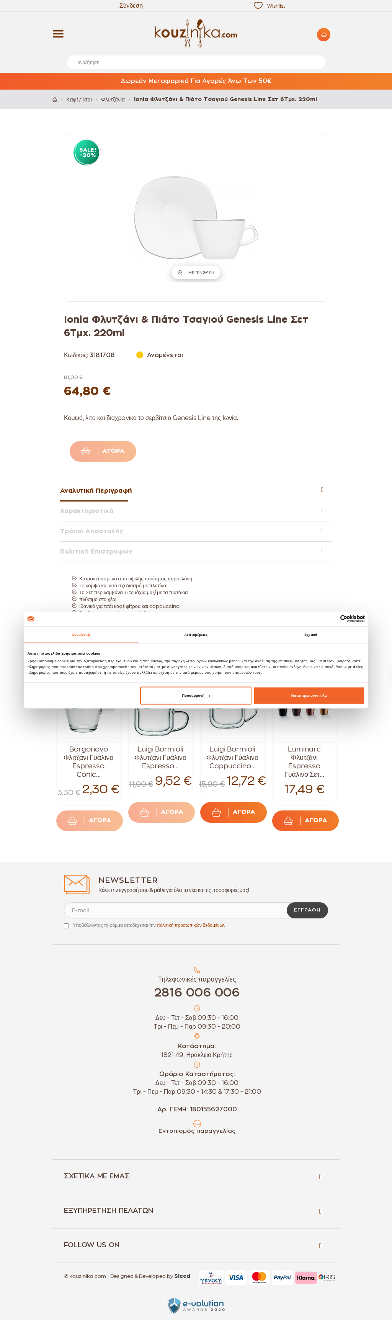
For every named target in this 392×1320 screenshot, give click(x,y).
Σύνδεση (131, 6)
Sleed (182, 1276)
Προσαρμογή (196, 696)
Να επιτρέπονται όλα (309, 696)
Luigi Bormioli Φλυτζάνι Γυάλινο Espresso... (160, 757)
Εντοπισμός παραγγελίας (196, 1131)
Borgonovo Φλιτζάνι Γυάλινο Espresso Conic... (89, 762)
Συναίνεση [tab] (81, 634)
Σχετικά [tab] (310, 634)
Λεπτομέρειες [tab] (196, 634)
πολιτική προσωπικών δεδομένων (191, 925)
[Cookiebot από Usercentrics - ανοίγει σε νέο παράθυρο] (331, 618)
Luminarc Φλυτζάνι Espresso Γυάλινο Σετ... (304, 762)
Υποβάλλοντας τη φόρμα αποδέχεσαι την (149, 925)
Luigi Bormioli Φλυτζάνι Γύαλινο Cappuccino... (232, 757)
